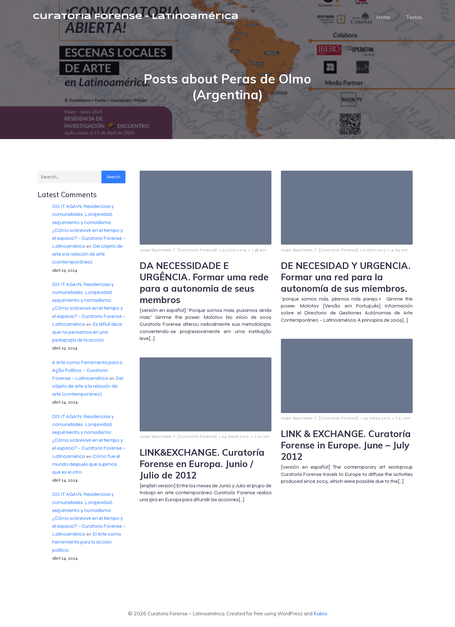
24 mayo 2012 (376, 418)
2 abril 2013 (374, 250)
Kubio (320, 614)
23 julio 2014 (234, 250)
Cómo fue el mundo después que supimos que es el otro (86, 464)
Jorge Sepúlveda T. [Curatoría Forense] (178, 250)
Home (383, 17)
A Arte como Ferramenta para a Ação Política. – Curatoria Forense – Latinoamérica (87, 370)
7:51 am (403, 418)
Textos (414, 17)
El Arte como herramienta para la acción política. (86, 542)
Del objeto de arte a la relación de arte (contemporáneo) (87, 254)
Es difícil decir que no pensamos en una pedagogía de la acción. (87, 332)
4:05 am (399, 250)
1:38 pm (259, 250)
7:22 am (262, 437)
